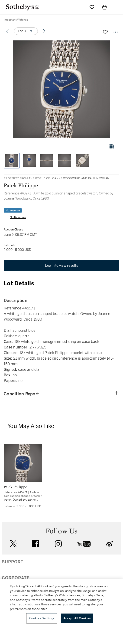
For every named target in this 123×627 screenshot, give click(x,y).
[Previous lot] (7, 31)
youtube (84, 544)
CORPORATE (15, 578)
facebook (35, 543)
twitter (13, 543)
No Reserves (18, 217)
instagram (58, 543)
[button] (61, 89)
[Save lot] (105, 32)
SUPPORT (12, 562)
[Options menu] (26, 31)
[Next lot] (44, 31)
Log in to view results (61, 265)
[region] (61, 603)
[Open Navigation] (117, 6)
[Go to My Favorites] (92, 7)
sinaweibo (109, 544)
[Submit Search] (79, 7)
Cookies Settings (41, 618)
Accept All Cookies (77, 618)
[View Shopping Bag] (104, 7)
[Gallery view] (112, 146)
